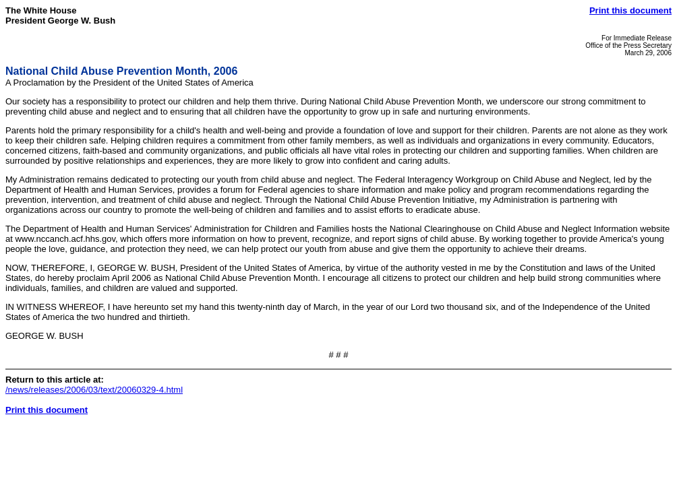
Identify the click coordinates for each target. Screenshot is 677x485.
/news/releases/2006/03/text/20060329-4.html (94, 390)
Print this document (630, 10)
